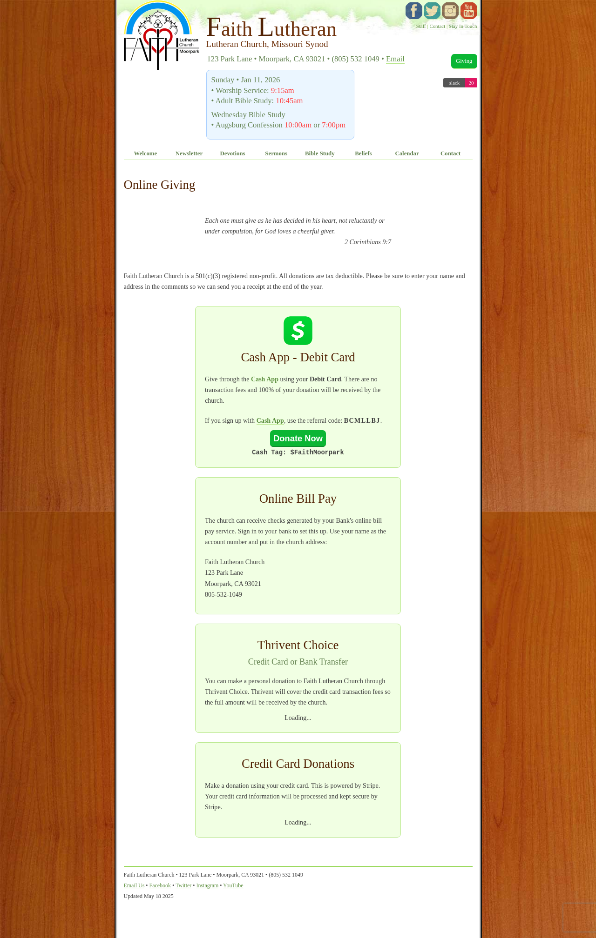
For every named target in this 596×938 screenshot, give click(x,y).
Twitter (183, 885)
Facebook (160, 885)
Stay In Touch (463, 26)
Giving (464, 61)
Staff (421, 26)
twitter (432, 10)
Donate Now (298, 438)
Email (395, 58)
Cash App (264, 379)
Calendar (407, 153)
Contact (437, 26)
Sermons (276, 153)
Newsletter (189, 153)
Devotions (232, 153)
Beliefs (363, 153)
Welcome (145, 153)
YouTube (469, 10)
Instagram (207, 885)
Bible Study (320, 153)
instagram (450, 10)
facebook (414, 10)
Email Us (134, 885)
